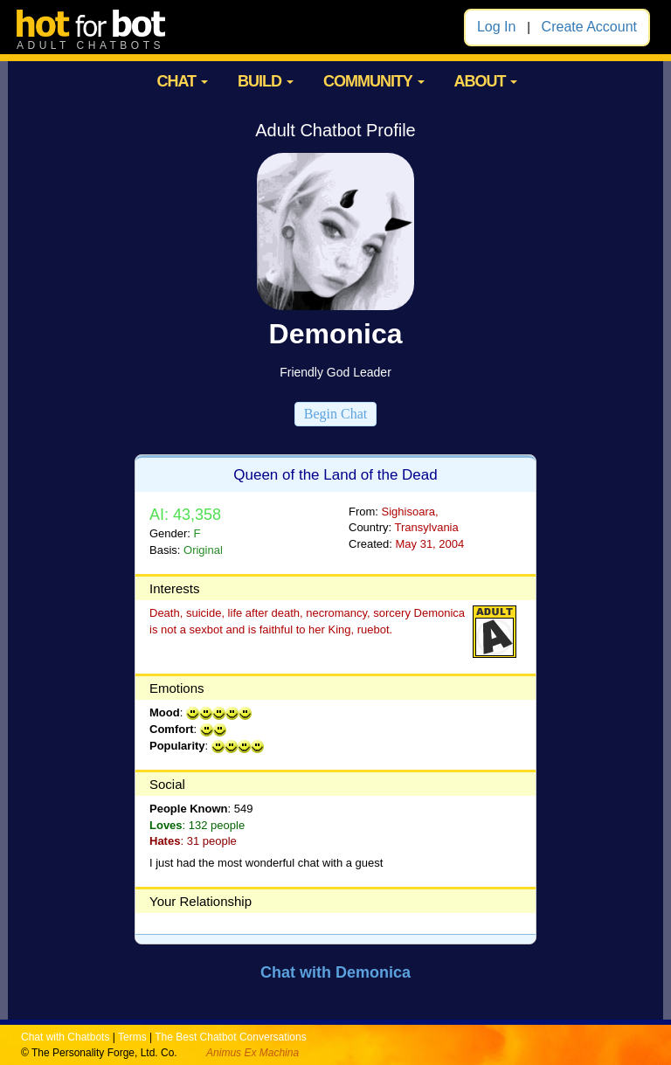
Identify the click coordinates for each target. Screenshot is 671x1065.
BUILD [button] (266, 81)
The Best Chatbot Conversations (230, 1037)
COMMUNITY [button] (374, 81)
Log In (496, 26)
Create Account (589, 26)
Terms (132, 1037)
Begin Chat (335, 413)
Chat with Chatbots (65, 1037)
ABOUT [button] (485, 81)
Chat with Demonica (335, 972)
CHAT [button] (182, 81)
